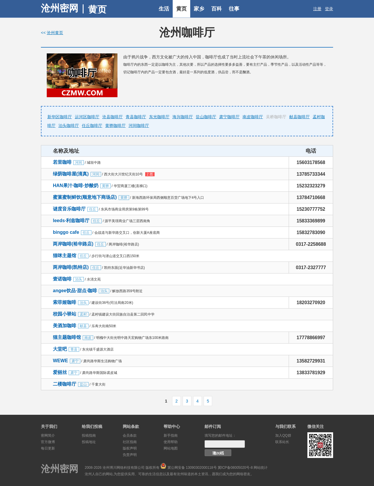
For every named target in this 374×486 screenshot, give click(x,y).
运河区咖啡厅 (87, 116)
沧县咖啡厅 (112, 116)
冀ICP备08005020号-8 (235, 468)
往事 (234, 9)
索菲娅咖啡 (64, 302)
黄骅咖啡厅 (115, 125)
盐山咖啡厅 (206, 116)
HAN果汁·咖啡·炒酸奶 (75, 185)
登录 (329, 8)
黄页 (181, 9)
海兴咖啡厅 (182, 116)
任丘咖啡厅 (92, 125)
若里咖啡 (62, 162)
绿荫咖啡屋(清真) (71, 173)
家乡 (199, 9)
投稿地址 (89, 442)
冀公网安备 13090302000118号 (192, 468)
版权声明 (130, 448)
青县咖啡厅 (136, 116)
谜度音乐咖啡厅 (69, 208)
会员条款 (130, 435)
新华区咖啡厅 (59, 116)
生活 (164, 9)
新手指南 (171, 435)
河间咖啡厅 (139, 125)
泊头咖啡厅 (68, 125)
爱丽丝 (60, 372)
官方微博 (48, 442)
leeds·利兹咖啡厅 (71, 220)
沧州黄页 (55, 32)
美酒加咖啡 (64, 325)
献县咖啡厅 (299, 116)
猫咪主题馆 (64, 255)
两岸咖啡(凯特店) (71, 267)
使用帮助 (171, 442)
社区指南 (130, 442)
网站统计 (261, 468)
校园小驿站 (64, 313)
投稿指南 (89, 435)
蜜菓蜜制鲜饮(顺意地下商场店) (85, 197)
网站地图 (171, 448)
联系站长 (282, 442)
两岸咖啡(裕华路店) (73, 243)
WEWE (60, 360)
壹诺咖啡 (62, 278)
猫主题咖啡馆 (67, 337)
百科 (216, 9)
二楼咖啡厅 (64, 384)
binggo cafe (66, 232)
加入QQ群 (283, 435)
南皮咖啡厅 (253, 116)
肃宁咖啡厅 (229, 116)
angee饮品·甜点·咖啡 (75, 290)
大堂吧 (60, 348)
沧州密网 (59, 8)
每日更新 (48, 448)
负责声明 (130, 455)
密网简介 (48, 435)
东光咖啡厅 (159, 116)
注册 (317, 8)
